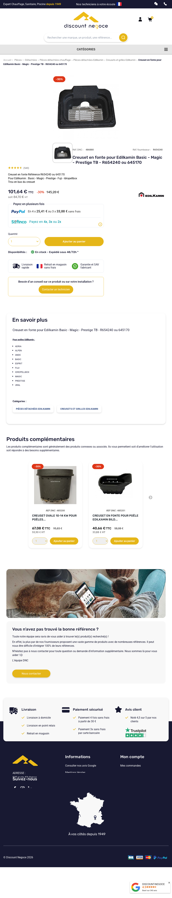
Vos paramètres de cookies (81, 793)
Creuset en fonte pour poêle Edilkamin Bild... (115, 517)
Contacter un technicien (56, 289)
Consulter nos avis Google (80, 765)
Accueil (7, 60)
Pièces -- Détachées (25, 60)
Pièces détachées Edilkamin (88, 60)
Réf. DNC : (78, 149)
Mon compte (132, 756)
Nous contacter (31, 673)
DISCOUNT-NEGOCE (153, 884)
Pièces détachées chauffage (55, 60)
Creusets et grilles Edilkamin (121, 60)
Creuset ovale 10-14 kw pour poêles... (54, 517)
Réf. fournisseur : (142, 149)
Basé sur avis (149, 890)
